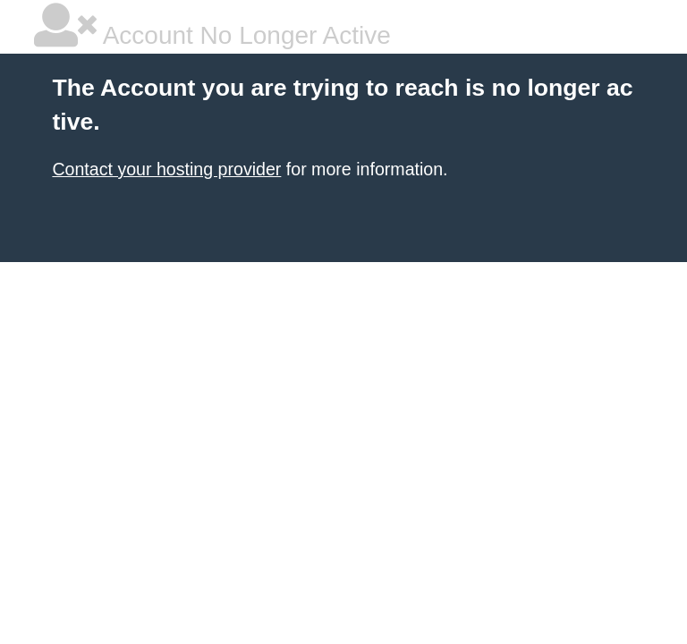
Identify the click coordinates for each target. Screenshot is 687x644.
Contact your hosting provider (166, 169)
